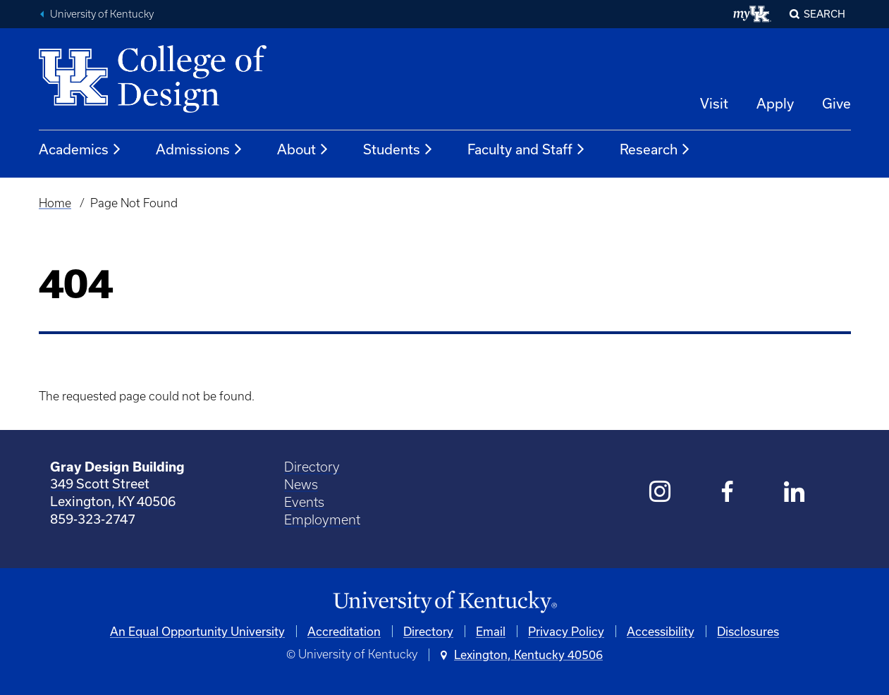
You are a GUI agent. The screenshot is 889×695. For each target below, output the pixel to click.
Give (836, 103)
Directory (312, 467)
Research (655, 149)
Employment (322, 519)
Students (398, 149)
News (301, 484)
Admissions (199, 149)
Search (824, 14)
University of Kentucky (102, 14)
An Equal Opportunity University (197, 631)
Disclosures (748, 631)
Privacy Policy (566, 631)
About (303, 149)
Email (490, 631)
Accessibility (660, 631)
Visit (714, 103)
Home (55, 203)
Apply (775, 103)
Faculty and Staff (526, 149)
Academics (80, 149)
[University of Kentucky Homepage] (445, 602)
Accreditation (344, 631)
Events (304, 502)
